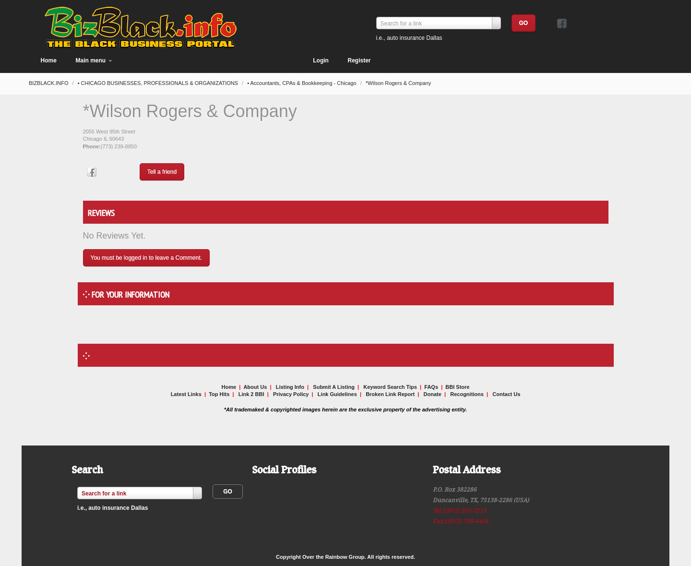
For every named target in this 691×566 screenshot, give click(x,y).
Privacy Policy (291, 394)
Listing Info (290, 387)
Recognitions (467, 394)
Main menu (94, 60)
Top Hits (219, 394)
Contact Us (506, 394)
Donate (432, 394)
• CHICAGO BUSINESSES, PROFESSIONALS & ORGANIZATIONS (158, 83)
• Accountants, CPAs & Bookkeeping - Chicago (302, 83)
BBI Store (457, 387)
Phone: (92, 146)
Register (358, 60)
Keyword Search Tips (390, 387)
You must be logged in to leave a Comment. (146, 257)
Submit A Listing (334, 387)
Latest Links (186, 394)
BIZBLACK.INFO (49, 83)
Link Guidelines (337, 394)
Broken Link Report (390, 394)
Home (49, 60)
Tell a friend (162, 172)
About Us (255, 387)
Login (321, 60)
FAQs (431, 387)
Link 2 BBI (251, 394)
